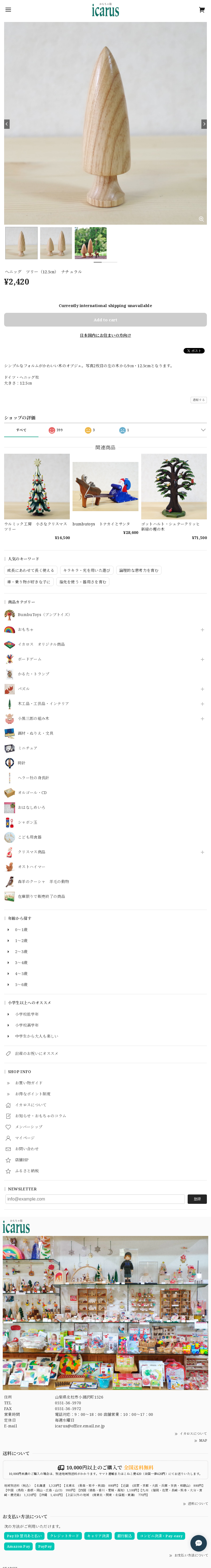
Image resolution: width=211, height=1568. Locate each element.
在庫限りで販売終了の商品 (41, 896)
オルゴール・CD (32, 792)
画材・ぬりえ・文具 (35, 733)
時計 (22, 763)
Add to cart (105, 319)
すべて (21, 430)
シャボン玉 (28, 822)
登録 (197, 1198)
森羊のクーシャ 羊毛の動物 (43, 881)
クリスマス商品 (31, 852)
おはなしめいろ (31, 807)
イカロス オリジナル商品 (41, 644)
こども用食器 (29, 837)
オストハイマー (31, 867)
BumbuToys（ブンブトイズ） (45, 614)
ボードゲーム (29, 659)
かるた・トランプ (33, 674)
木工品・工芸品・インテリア (43, 703)
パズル (24, 689)
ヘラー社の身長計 (33, 778)
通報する (199, 400)
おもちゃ (26, 629)
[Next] (204, 124)
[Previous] (7, 124)
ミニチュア (28, 748)
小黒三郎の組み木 (33, 718)
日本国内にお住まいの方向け (105, 335)
